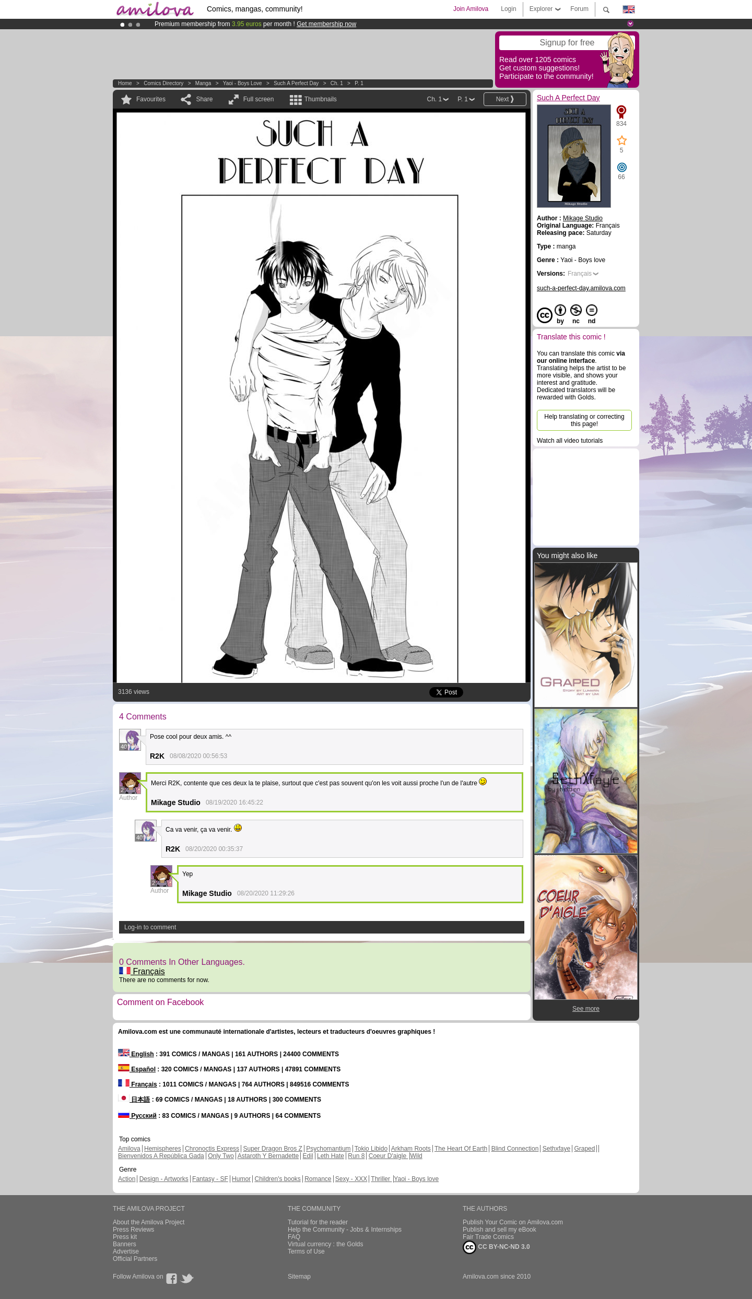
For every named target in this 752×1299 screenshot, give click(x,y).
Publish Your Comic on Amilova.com (513, 1222)
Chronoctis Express (212, 1148)
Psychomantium (328, 1148)
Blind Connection (515, 1148)
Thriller (381, 1179)
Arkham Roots (411, 1148)
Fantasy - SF (210, 1179)
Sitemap (299, 1276)
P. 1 (359, 83)
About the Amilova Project (148, 1222)
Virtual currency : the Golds (325, 1244)
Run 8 (356, 1156)
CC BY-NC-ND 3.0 (496, 1247)
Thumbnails (320, 99)
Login (508, 9)
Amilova (129, 1148)
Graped (584, 1148)
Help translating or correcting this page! (584, 420)
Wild (416, 1156)
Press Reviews (133, 1229)
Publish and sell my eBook (499, 1229)
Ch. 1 (337, 83)
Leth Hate (330, 1156)
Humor (241, 1179)
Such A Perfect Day (296, 83)
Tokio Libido (371, 1148)
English (136, 1054)
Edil (308, 1156)
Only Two (221, 1156)
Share (204, 99)
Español (137, 1069)
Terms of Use (306, 1251)
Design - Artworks (164, 1179)
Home (125, 83)
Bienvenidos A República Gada (161, 1156)
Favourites (151, 99)
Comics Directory (163, 83)
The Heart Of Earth (460, 1148)
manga (203, 83)
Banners (124, 1244)
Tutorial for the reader (318, 1222)
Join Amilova (470, 9)
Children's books (277, 1179)
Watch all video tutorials (570, 440)
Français (142, 971)
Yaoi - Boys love (242, 83)
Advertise (126, 1251)
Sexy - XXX (351, 1179)
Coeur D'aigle (388, 1156)
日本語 (134, 1099)
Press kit (125, 1237)
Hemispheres (162, 1148)
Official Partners (135, 1258)
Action (126, 1179)
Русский (137, 1115)
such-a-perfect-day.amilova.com (581, 288)
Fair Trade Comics (488, 1237)
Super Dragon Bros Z (272, 1148)
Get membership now (326, 24)
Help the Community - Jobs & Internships (345, 1229)
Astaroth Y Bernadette (268, 1156)
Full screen (258, 99)
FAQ (294, 1237)
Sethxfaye (556, 1148)
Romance (317, 1179)
